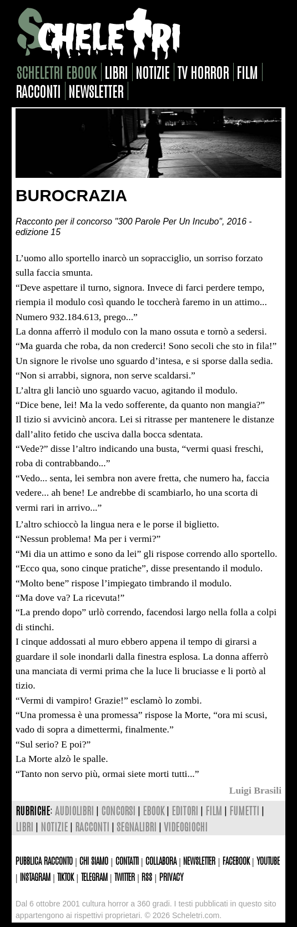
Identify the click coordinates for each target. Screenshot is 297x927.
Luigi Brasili (255, 790)
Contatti (127, 860)
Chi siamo (93, 860)
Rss (147, 876)
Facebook (236, 860)
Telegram (94, 876)
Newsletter (199, 860)
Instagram (35, 876)
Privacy (171, 876)
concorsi (118, 810)
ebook (153, 810)
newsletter (95, 91)
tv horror (203, 72)
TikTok (65, 876)
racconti (38, 91)
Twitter (124, 876)
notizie (152, 72)
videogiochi (186, 826)
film (247, 72)
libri (116, 72)
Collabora (161, 860)
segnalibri (137, 826)
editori (185, 810)
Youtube (268, 860)
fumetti (244, 810)
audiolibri (74, 810)
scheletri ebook (57, 72)
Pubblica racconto (44, 860)
